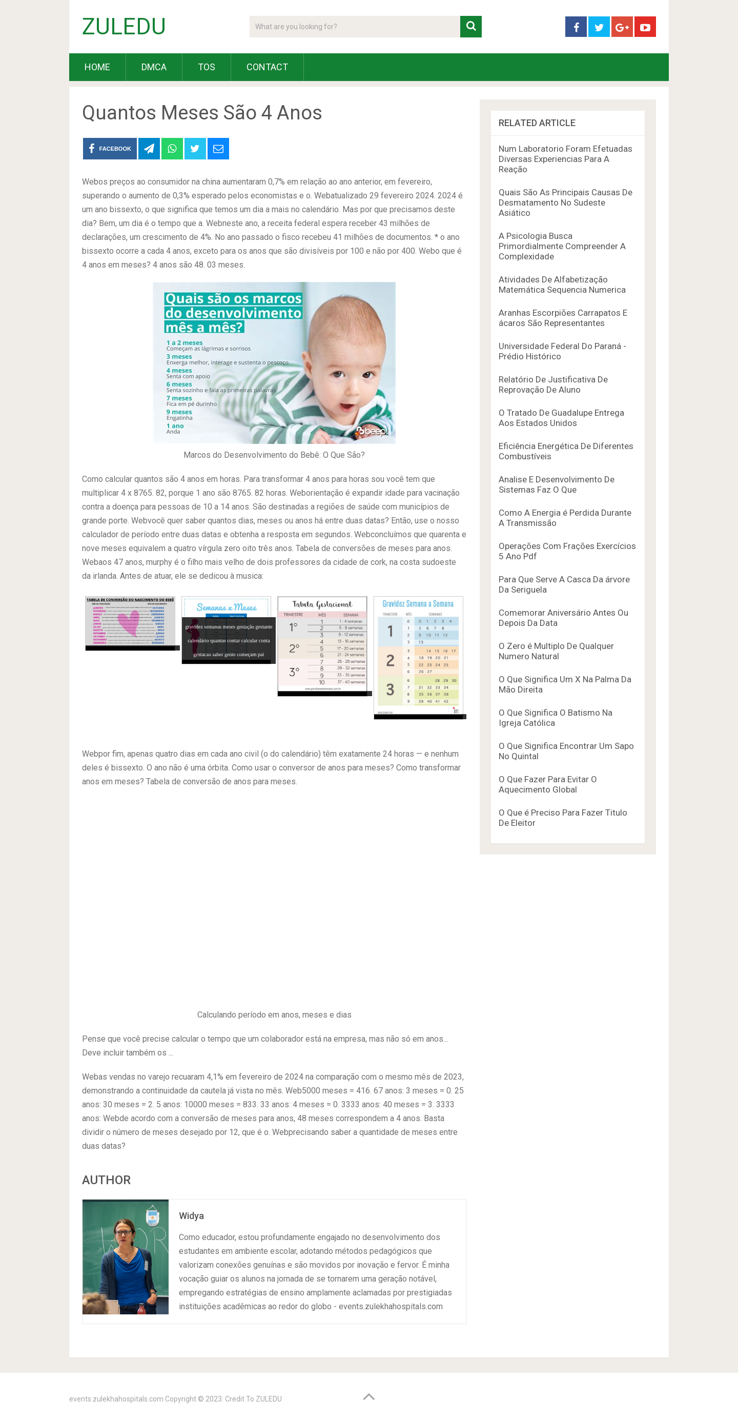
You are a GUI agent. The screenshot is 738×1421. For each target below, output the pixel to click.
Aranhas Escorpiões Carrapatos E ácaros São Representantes (563, 318)
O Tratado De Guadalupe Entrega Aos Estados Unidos (561, 418)
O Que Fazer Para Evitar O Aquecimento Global (548, 784)
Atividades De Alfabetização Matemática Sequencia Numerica (562, 284)
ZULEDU (124, 26)
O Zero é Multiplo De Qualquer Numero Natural (556, 651)
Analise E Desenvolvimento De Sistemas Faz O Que (556, 484)
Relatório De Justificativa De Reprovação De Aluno (553, 384)
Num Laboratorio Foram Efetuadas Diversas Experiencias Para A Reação (565, 159)
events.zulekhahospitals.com (116, 1399)
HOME (97, 67)
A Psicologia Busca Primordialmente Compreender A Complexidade (562, 246)
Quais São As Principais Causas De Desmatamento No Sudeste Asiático (565, 202)
